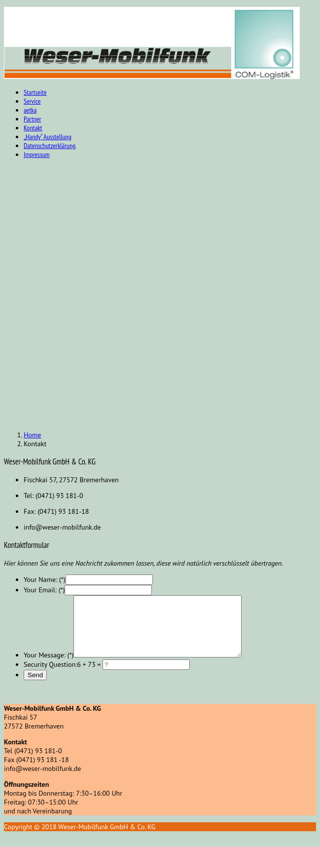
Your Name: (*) (45, 579)
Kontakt (33, 127)
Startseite (35, 92)
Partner (32, 119)
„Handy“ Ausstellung (47, 136)
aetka (30, 110)
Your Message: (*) (48, 666)
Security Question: (50, 676)
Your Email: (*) (44, 589)
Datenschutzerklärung (49, 145)
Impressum (37, 154)
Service (32, 101)
